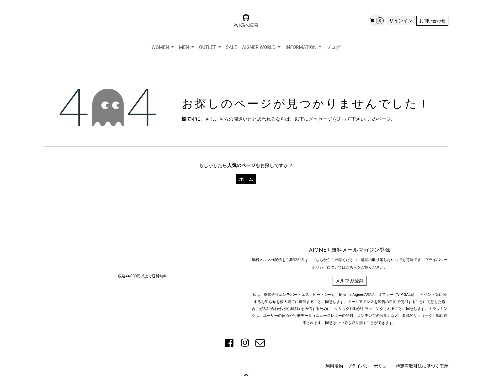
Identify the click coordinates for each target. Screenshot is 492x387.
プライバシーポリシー (369, 366)
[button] (246, 374)
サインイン (401, 20)
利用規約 (334, 366)
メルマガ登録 (349, 280)
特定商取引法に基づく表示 (422, 366)
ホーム (246, 179)
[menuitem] (163, 47)
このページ (379, 119)
